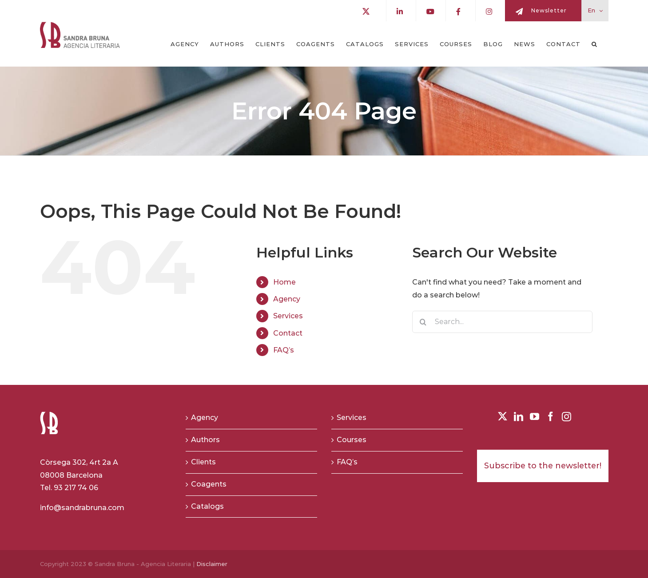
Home (284, 282)
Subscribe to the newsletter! (542, 466)
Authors (205, 439)
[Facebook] (550, 416)
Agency (286, 299)
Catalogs (207, 506)
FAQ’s (283, 350)
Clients (203, 462)
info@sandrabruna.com (82, 507)
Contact (287, 333)
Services (288, 316)
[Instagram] (566, 416)
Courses (351, 439)
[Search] (423, 322)
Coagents (209, 484)
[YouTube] (534, 416)
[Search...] (502, 322)
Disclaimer (211, 563)
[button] (594, 44)
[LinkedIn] (518, 416)
